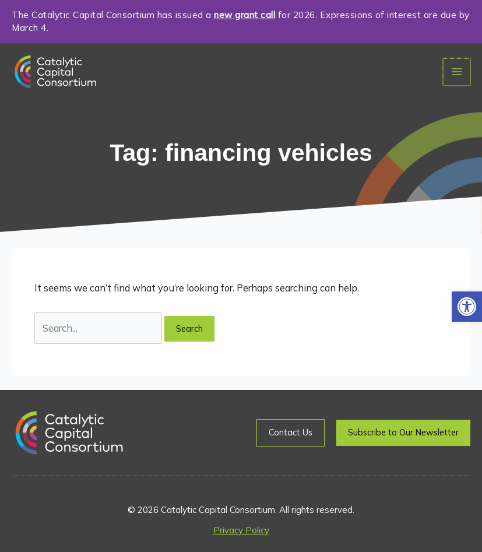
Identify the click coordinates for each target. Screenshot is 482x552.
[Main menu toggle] (457, 72)
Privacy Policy (241, 530)
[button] (467, 306)
